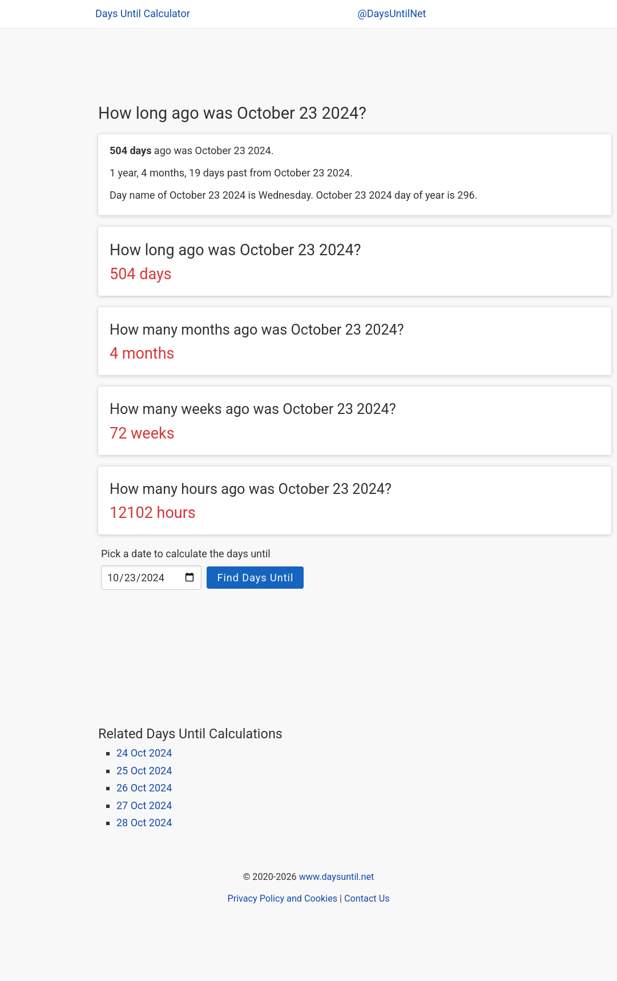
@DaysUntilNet (392, 13)
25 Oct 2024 (144, 771)
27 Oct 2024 (144, 805)
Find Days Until (255, 578)
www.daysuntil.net (336, 876)
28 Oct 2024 (144, 823)
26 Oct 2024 (144, 788)
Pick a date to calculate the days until (186, 554)
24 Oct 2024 (144, 753)
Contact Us (366, 898)
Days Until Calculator (142, 13)
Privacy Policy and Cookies (282, 898)
